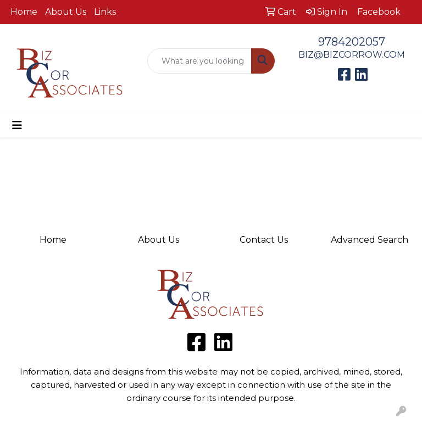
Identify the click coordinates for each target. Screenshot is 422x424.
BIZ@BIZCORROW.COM (351, 54)
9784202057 (351, 41)
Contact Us (264, 240)
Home (23, 12)
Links (105, 12)
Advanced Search (369, 240)
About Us (65, 12)
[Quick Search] (199, 61)
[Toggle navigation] (17, 125)
